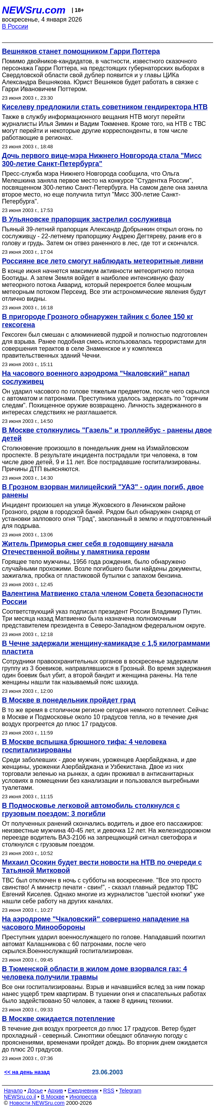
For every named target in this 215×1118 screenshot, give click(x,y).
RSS (108, 1090)
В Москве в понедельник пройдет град (68, 700)
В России (15, 26)
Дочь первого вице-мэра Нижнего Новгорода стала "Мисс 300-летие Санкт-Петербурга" (102, 160)
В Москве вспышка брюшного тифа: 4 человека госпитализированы (84, 746)
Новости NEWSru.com (36, 1103)
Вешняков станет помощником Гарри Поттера (81, 51)
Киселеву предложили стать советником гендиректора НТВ (105, 107)
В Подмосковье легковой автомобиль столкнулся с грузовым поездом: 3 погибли (91, 810)
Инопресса (83, 1097)
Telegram (130, 1090)
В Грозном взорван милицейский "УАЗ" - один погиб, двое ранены (103, 491)
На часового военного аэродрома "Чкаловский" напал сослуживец (96, 377)
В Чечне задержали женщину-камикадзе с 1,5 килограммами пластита (106, 647)
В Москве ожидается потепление (58, 1019)
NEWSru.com (34, 10)
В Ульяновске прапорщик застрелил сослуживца (86, 219)
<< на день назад (27, 1072)
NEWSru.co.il (20, 1097)
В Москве (52, 1097)
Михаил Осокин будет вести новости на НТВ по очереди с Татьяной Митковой (102, 866)
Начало (13, 1090)
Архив (55, 1090)
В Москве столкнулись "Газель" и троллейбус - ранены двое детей (107, 434)
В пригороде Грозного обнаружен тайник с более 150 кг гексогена (97, 321)
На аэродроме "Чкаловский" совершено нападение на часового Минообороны (95, 923)
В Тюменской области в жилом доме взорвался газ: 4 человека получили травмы (94, 973)
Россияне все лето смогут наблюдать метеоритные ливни (102, 261)
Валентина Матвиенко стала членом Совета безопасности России (102, 598)
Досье (35, 1090)
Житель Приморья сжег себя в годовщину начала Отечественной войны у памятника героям (87, 548)
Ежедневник (83, 1090)
